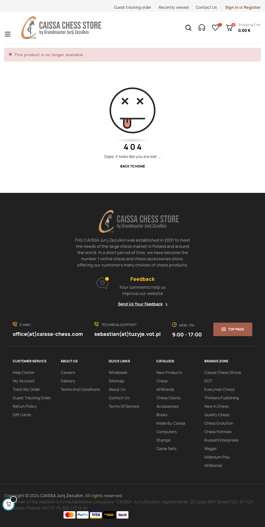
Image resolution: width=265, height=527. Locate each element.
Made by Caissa (170, 423)
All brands (213, 465)
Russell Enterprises (221, 440)
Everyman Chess (219, 389)
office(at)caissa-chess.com (48, 333)
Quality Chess (216, 414)
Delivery (68, 380)
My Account (24, 380)
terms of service (124, 406)
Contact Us (206, 7)
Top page (236, 329)
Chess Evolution (218, 423)
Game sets (166, 448)
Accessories (167, 406)
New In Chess (216, 406)
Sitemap (116, 380)
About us (117, 389)
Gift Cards (22, 414)
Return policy (25, 406)
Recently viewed (174, 7)
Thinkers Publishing (221, 397)
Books (161, 414)
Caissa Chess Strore (222, 372)
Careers (68, 372)
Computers (166, 431)
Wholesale (118, 372)
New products (169, 372)
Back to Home (132, 166)
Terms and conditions (80, 389)
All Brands (165, 389)
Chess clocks (168, 397)
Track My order (26, 389)
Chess (162, 380)
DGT (208, 380)
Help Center (23, 372)
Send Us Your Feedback (140, 304)
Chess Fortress (217, 431)
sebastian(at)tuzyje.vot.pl (127, 333)
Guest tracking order (132, 7)
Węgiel (210, 448)
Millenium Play (217, 457)
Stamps (163, 440)
